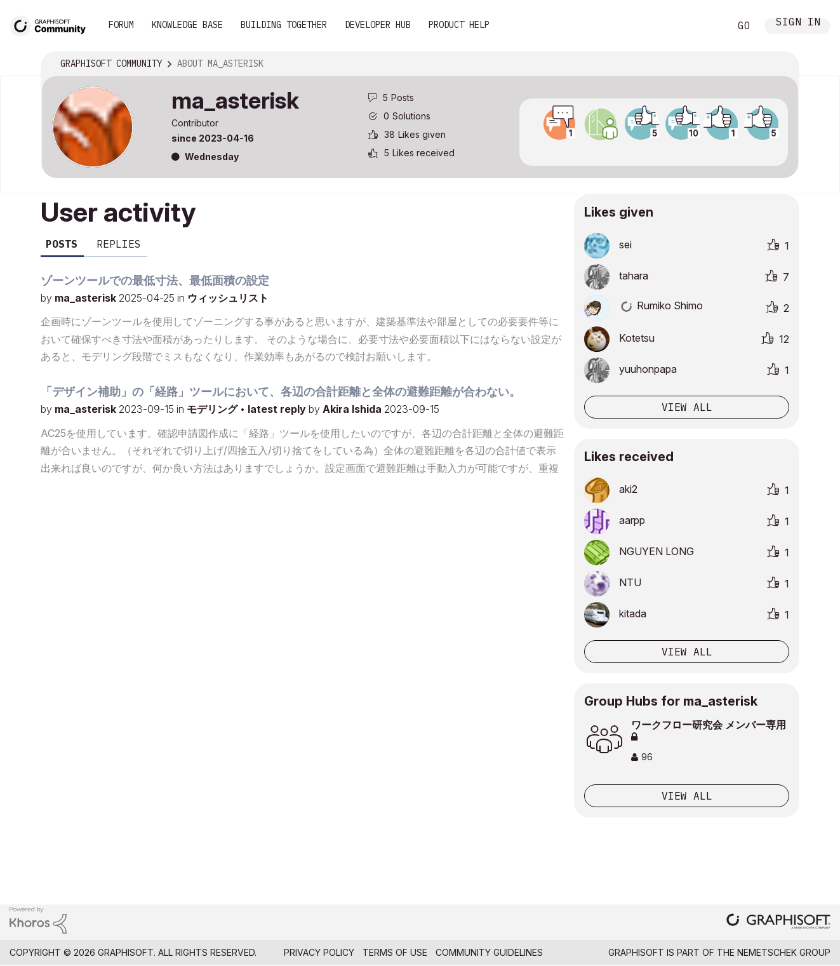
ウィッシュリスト (228, 298)
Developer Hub (378, 24)
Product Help (459, 24)
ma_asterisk (87, 298)
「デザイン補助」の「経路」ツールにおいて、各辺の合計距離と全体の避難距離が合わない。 (281, 391)
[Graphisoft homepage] (778, 922)
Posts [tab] (61, 244)
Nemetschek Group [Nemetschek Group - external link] (783, 952)
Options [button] (781, 64)
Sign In (798, 23)
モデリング (213, 409)
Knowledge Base (187, 24)
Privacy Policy (319, 952)
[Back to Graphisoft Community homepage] (52, 24)
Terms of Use (395, 952)
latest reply (278, 409)
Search (706, 26)
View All (687, 795)
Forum (121, 24)
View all (687, 407)
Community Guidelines (489, 952)
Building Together (284, 24)
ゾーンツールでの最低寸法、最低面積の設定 (155, 280)
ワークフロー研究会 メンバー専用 (708, 730)
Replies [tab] (119, 244)
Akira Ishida (353, 409)
